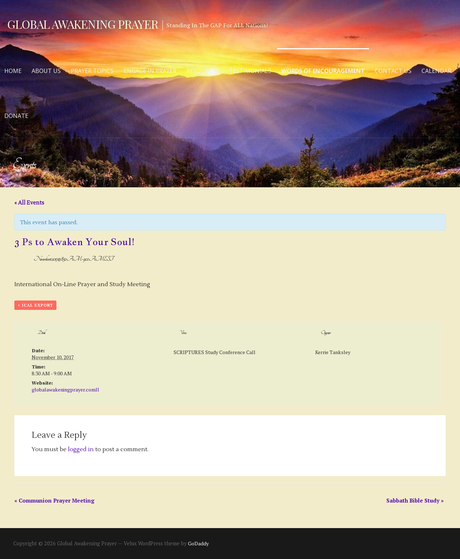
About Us (46, 71)
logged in (81, 449)
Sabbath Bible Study (415, 500)
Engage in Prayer (150, 71)
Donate (16, 116)
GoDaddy (198, 543)
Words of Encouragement (323, 71)
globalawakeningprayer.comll (65, 389)
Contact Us (393, 71)
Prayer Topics (92, 71)
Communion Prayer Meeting (54, 500)
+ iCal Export (35, 305)
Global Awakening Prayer (82, 24)
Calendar (436, 71)
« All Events (29, 203)
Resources (203, 71)
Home (13, 71)
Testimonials (250, 71)
